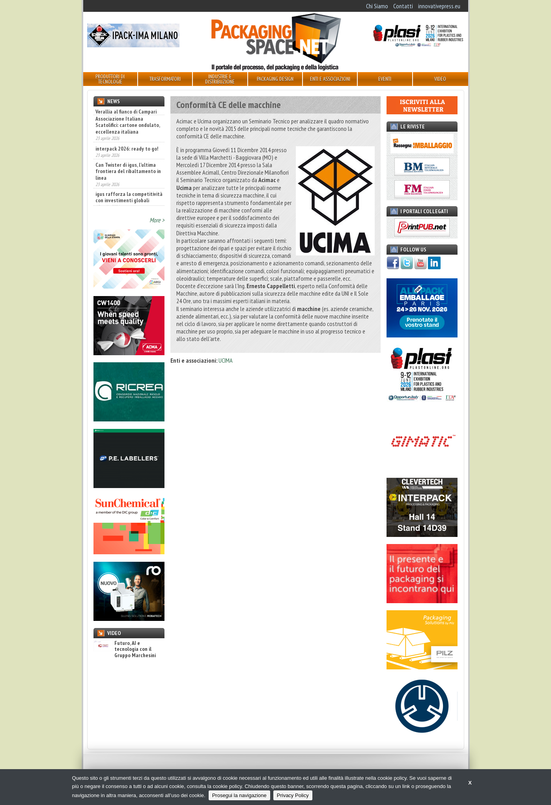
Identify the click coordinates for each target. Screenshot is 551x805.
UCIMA (226, 360)
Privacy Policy (293, 795)
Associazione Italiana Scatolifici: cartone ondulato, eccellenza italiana (127, 147)
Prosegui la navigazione (239, 795)
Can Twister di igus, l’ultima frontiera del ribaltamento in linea (128, 193)
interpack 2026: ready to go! (126, 170)
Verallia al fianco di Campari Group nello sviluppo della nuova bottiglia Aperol (126, 117)
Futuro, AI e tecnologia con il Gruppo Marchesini (124, 649)
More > (156, 220)
